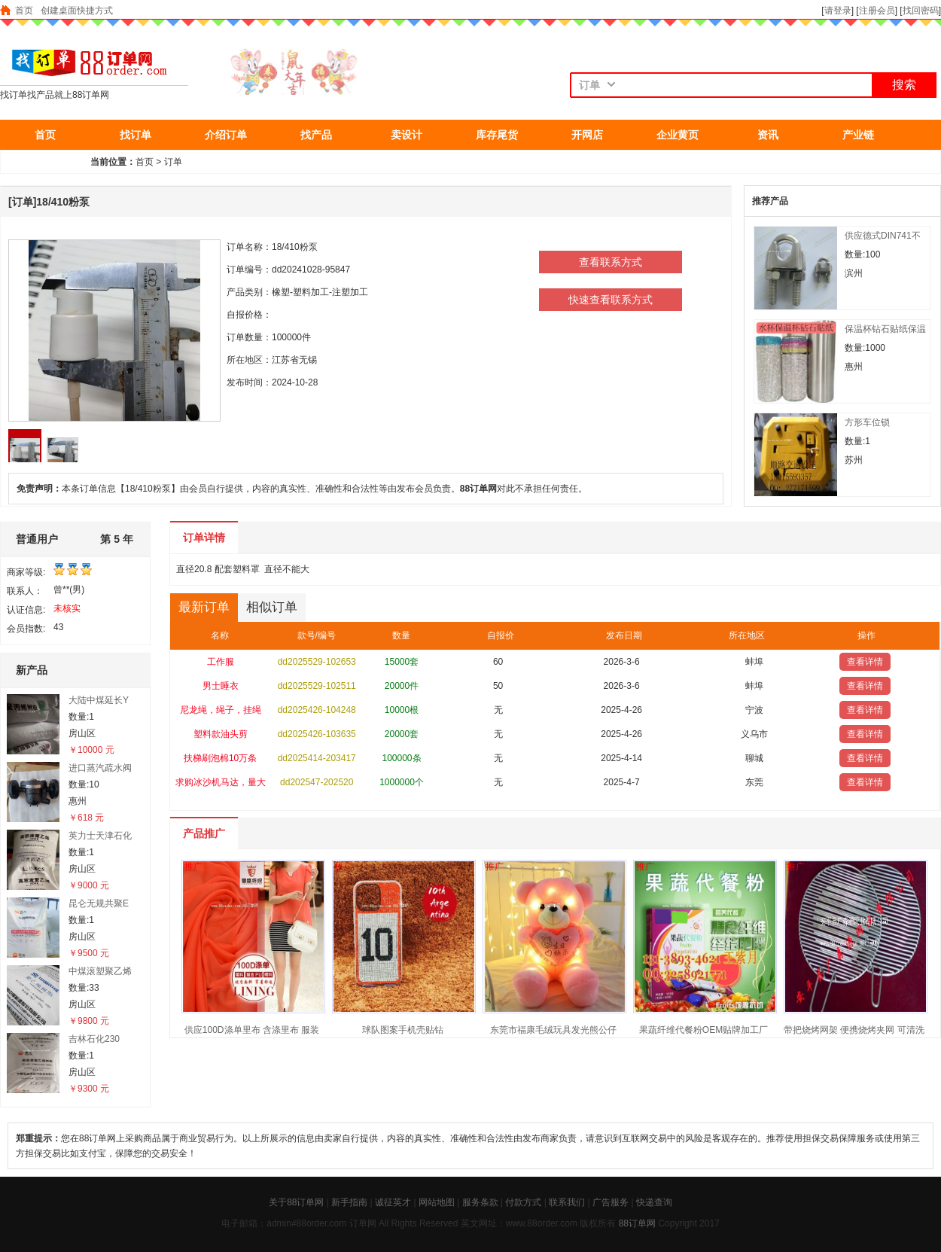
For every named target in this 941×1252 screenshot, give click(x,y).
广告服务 (610, 1202)
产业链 (858, 135)
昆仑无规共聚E (99, 903)
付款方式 (523, 1202)
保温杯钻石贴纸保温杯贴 (885, 329)
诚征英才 (393, 1202)
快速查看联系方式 (610, 300)
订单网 (642, 1223)
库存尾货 (497, 135)
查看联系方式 (610, 262)
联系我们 (567, 1202)
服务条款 (480, 1202)
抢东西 (45, 165)
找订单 (135, 135)
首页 (24, 10)
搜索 (904, 84)
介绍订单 (226, 135)
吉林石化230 (94, 1039)
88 (624, 1223)
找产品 (316, 135)
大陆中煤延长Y (99, 700)
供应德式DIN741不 (883, 235)
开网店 (587, 135)
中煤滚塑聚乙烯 (100, 971)
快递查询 (654, 1202)
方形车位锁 (867, 422)
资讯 (767, 135)
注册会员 (877, 10)
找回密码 (921, 10)
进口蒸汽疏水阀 (100, 768)
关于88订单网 (296, 1202)
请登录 (837, 10)
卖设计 (406, 135)
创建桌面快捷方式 (77, 10)
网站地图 (437, 1202)
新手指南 (349, 1202)
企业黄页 (677, 135)
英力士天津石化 (100, 835)
